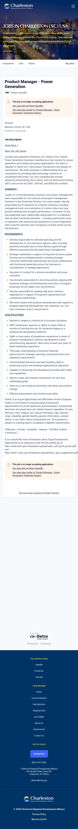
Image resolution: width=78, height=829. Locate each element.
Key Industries (39, 704)
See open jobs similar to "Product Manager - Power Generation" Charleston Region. (36, 111)
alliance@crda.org (39, 780)
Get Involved (39, 729)
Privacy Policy (39, 814)
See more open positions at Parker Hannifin (39, 493)
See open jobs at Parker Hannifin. (28, 106)
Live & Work (39, 717)
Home (39, 692)
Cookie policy (45, 644)
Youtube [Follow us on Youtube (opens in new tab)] (39, 677)
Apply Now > (11, 145)
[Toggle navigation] (73, 6)
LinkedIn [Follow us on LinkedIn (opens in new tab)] (39, 664)
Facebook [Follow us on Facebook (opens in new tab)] (39, 671)
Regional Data (39, 710)
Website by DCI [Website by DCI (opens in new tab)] (39, 819)
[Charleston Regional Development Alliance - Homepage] (18, 6)
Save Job (9, 151)
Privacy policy (32, 644)
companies (8, 63)
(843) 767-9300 (39, 762)
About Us (39, 723)
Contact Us (39, 735)
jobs (21, 63)
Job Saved (20, 151)
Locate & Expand (39, 698)
